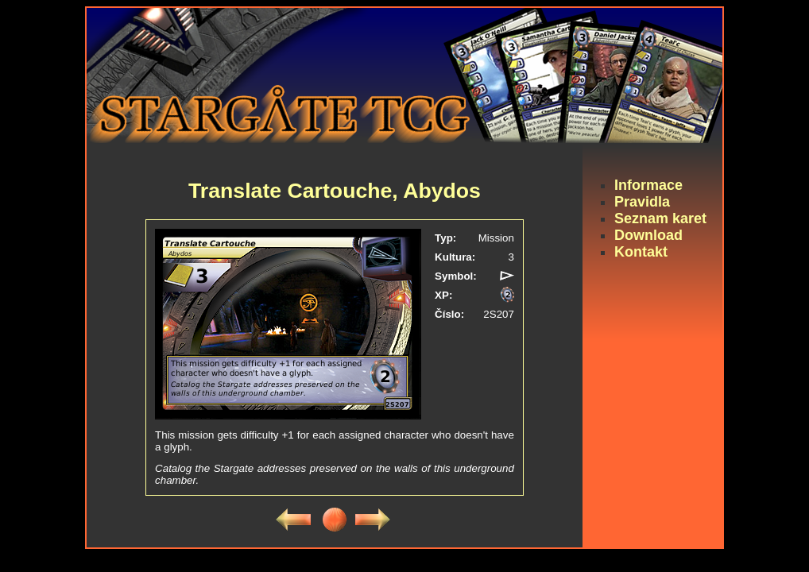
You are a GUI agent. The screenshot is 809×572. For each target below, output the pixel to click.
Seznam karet (660, 218)
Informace (648, 185)
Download (648, 235)
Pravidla (642, 202)
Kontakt (641, 252)
